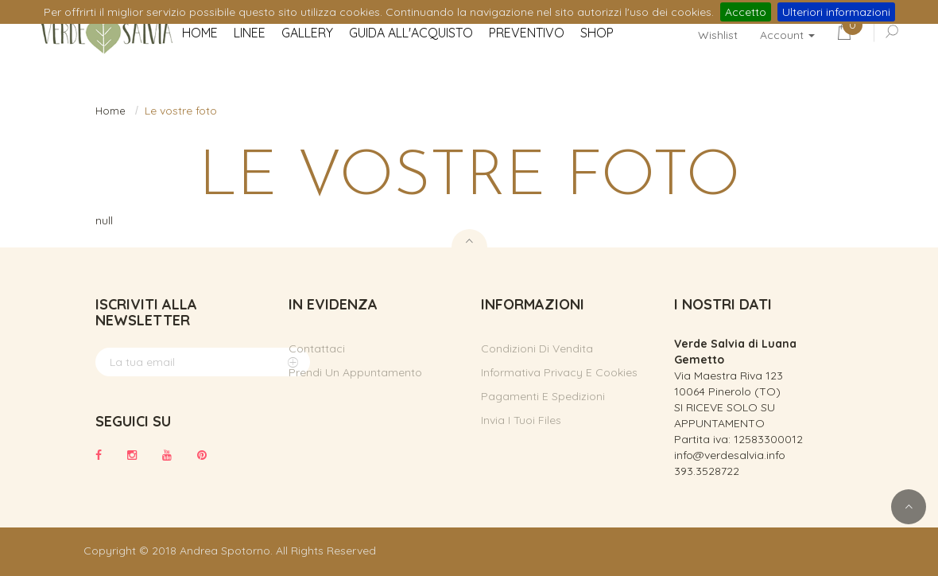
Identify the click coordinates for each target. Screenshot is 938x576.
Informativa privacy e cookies (559, 372)
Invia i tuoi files (521, 420)
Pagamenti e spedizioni (543, 396)
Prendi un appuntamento (355, 372)
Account (787, 35)
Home (110, 110)
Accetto (745, 12)
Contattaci (317, 348)
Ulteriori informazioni (836, 12)
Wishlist (718, 35)
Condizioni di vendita (537, 348)
